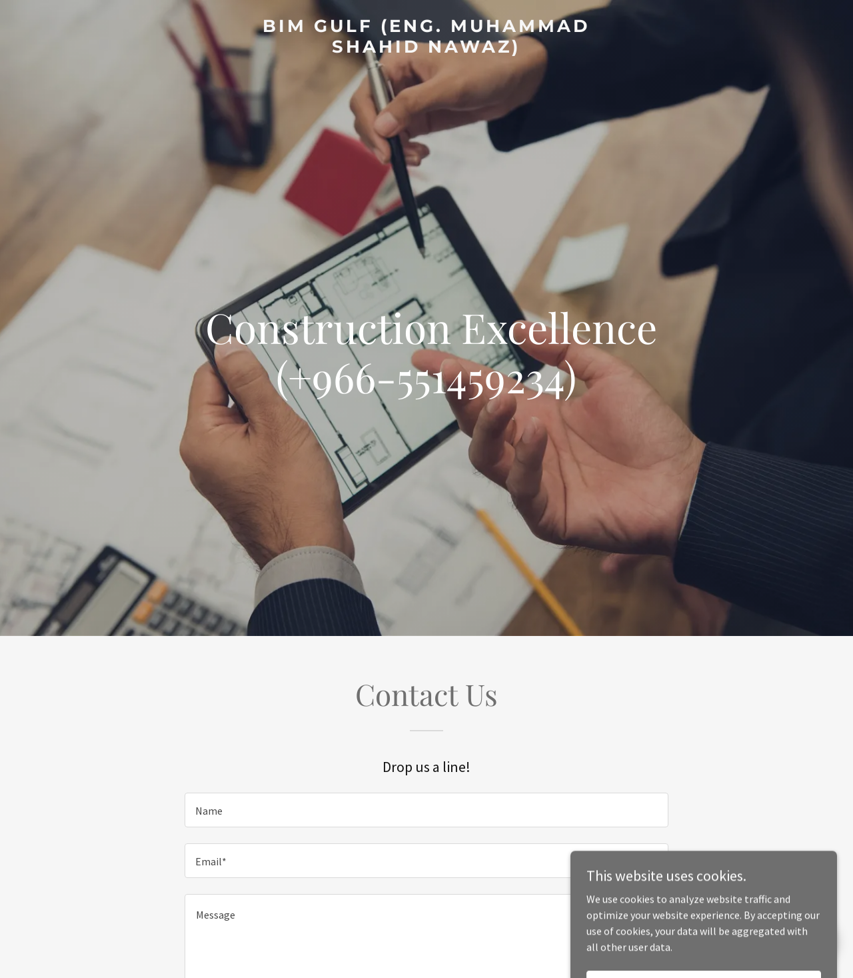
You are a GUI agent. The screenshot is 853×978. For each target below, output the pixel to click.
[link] (426, 48)
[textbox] (426, 810)
